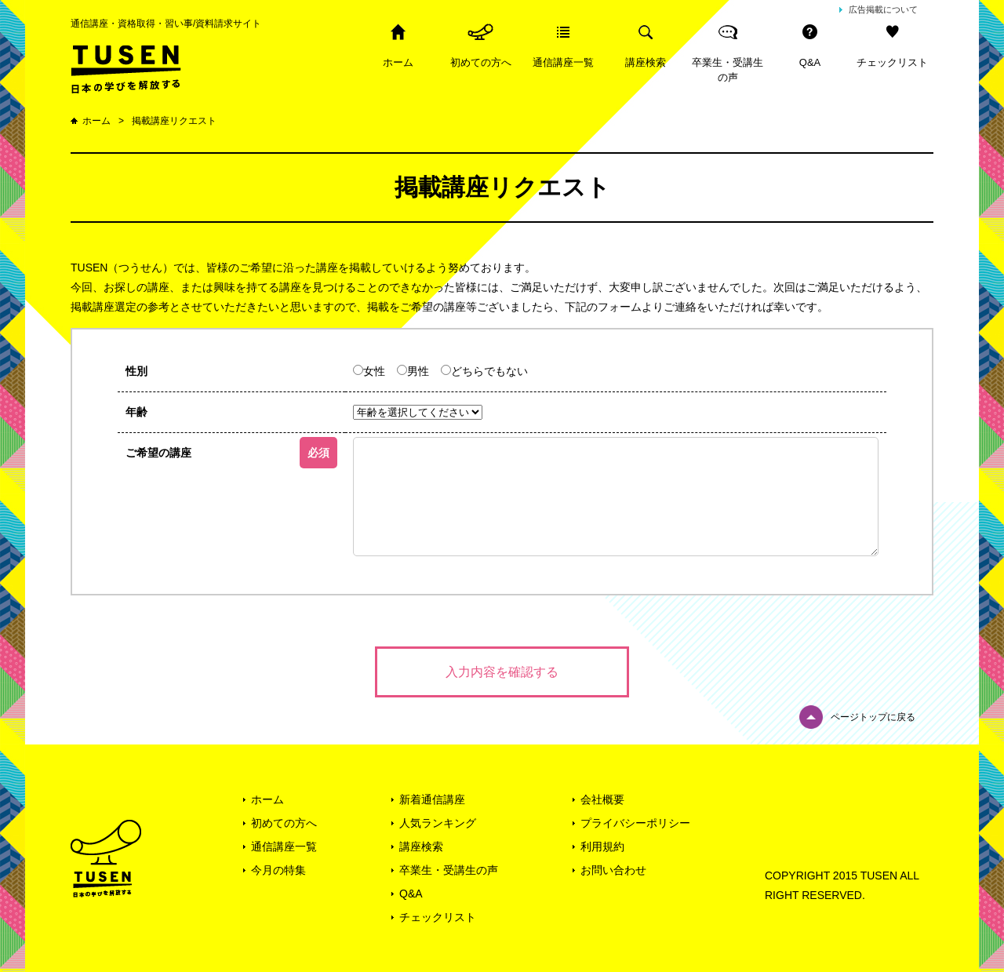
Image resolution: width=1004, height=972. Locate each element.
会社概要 (602, 799)
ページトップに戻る (873, 717)
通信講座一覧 (563, 62)
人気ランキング (437, 823)
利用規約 (602, 846)
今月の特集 (278, 870)
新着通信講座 (432, 799)
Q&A (809, 62)
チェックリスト (892, 62)
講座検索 (645, 62)
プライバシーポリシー (635, 823)
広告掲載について (883, 9)
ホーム (398, 62)
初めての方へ (480, 62)
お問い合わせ (613, 870)
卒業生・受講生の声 (727, 69)
